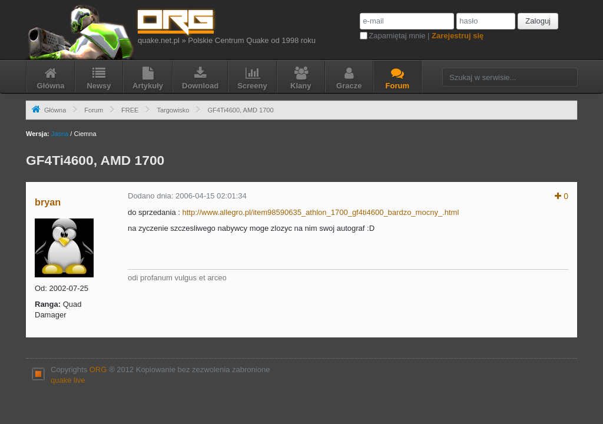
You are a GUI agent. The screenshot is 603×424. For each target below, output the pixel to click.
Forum (93, 110)
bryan (48, 202)
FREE (129, 110)
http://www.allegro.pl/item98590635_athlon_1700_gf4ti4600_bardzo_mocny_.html (321, 212)
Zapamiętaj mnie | (426, 35)
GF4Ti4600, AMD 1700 (240, 110)
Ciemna (85, 133)
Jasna (59, 133)
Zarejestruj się (457, 35)
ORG (98, 369)
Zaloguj (538, 20)
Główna (55, 110)
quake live (68, 380)
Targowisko (173, 110)
